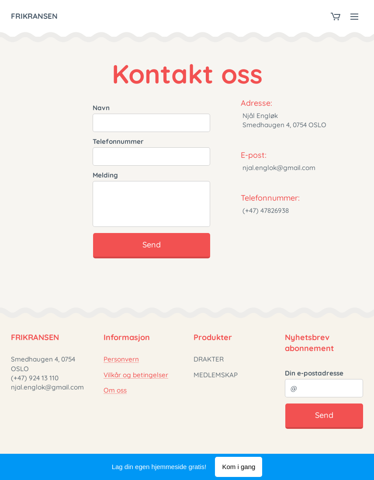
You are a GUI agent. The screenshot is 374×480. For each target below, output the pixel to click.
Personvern (121, 359)
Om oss (115, 390)
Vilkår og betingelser (136, 375)
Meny (354, 16)
